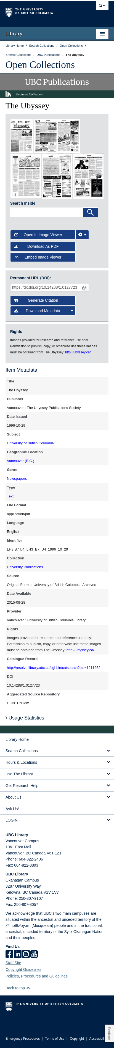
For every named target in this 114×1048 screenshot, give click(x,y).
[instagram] (26, 955)
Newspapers (17, 478)
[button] (28, 988)
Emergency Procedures (23, 1039)
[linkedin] (18, 955)
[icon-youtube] (34, 955)
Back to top (18, 988)
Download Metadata (43, 311)
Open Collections (40, 64)
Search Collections (22, 751)
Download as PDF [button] (36, 246)
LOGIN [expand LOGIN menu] (12, 820)
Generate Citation (36, 300)
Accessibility (98, 1039)
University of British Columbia (30, 443)
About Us (14, 797)
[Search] (90, 212)
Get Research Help (22, 785)
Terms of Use (55, 1039)
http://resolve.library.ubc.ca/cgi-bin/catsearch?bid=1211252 (53, 668)
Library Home (17, 739)
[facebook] (9, 955)
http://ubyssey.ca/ (80, 650)
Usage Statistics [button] (25, 718)
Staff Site (13, 963)
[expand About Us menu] (108, 797)
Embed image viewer (38, 257)
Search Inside (22, 203)
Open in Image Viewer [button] (38, 235)
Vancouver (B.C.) (20, 461)
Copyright (77, 1039)
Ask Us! (12, 809)
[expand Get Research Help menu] (108, 785)
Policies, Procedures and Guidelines (37, 976)
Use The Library (19, 774)
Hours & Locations (21, 762)
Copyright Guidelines (23, 969)
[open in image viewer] (21, 135)
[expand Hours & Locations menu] (108, 762)
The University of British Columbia (42, 11)
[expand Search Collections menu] (108, 751)
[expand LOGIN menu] (108, 820)
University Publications (25, 567)
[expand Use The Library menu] (108, 774)
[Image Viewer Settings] (82, 234)
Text (10, 496)
